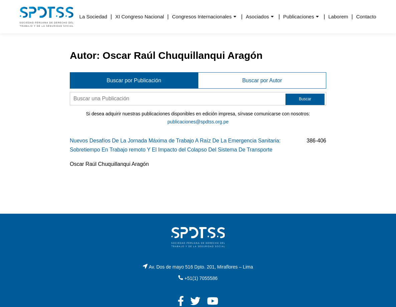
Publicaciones (298, 16)
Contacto (366, 16)
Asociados (257, 16)
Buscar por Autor (262, 80)
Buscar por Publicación (134, 80)
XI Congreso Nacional (139, 16)
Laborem (338, 16)
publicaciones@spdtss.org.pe (197, 121)
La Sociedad (93, 16)
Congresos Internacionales (201, 16)
